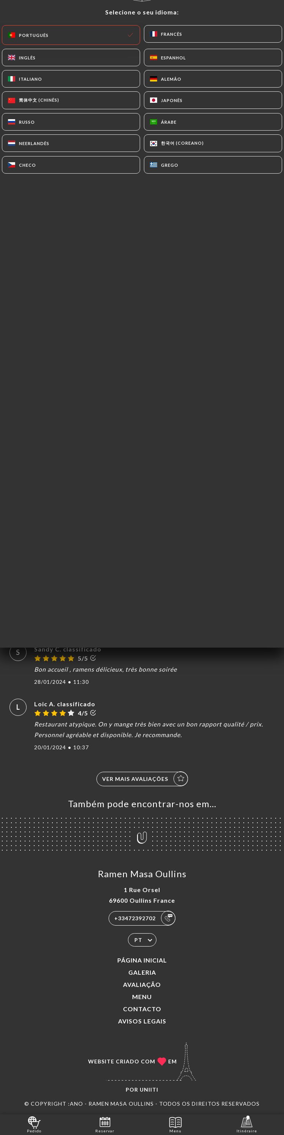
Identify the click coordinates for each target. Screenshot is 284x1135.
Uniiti (149, 1089)
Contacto (142, 1008)
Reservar (104, 1124)
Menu (142, 996)
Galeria (142, 972)
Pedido (34, 1124)
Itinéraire (247, 1124)
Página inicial (142, 960)
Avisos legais (142, 1021)
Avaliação (142, 984)
